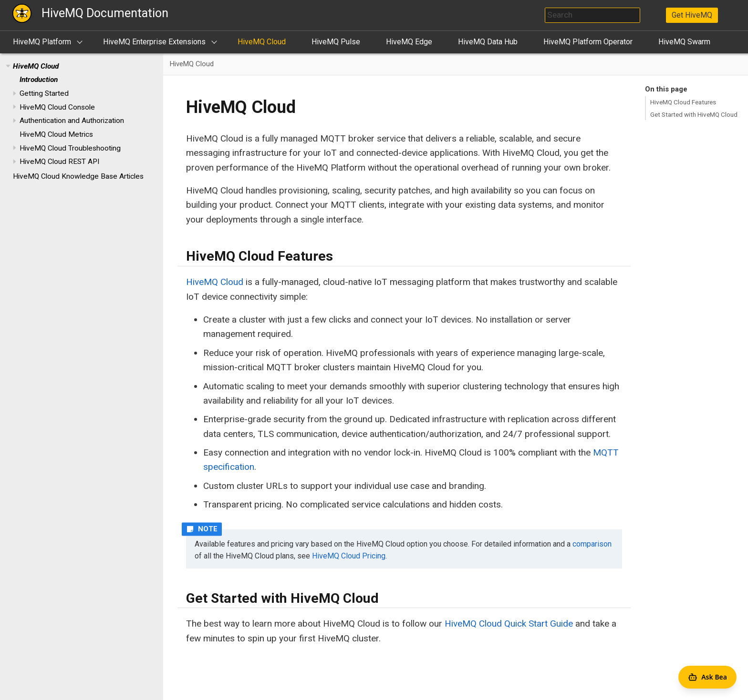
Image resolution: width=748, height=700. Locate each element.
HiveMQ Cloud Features (683, 102)
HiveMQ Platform (42, 41)
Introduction (39, 79)
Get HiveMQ (692, 15)
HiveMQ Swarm (684, 41)
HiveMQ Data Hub (488, 41)
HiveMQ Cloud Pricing (348, 555)
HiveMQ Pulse (336, 41)
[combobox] (592, 15)
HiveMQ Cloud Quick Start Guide (509, 623)
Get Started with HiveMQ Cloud (694, 114)
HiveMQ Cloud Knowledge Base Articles (78, 176)
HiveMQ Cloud (262, 41)
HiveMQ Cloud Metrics (56, 134)
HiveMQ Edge (409, 41)
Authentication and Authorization (72, 120)
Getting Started (44, 93)
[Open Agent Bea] (707, 677)
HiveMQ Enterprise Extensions (154, 41)
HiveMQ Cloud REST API (59, 161)
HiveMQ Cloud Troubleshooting (70, 148)
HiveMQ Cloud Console (57, 107)
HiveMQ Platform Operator (588, 41)
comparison (592, 543)
